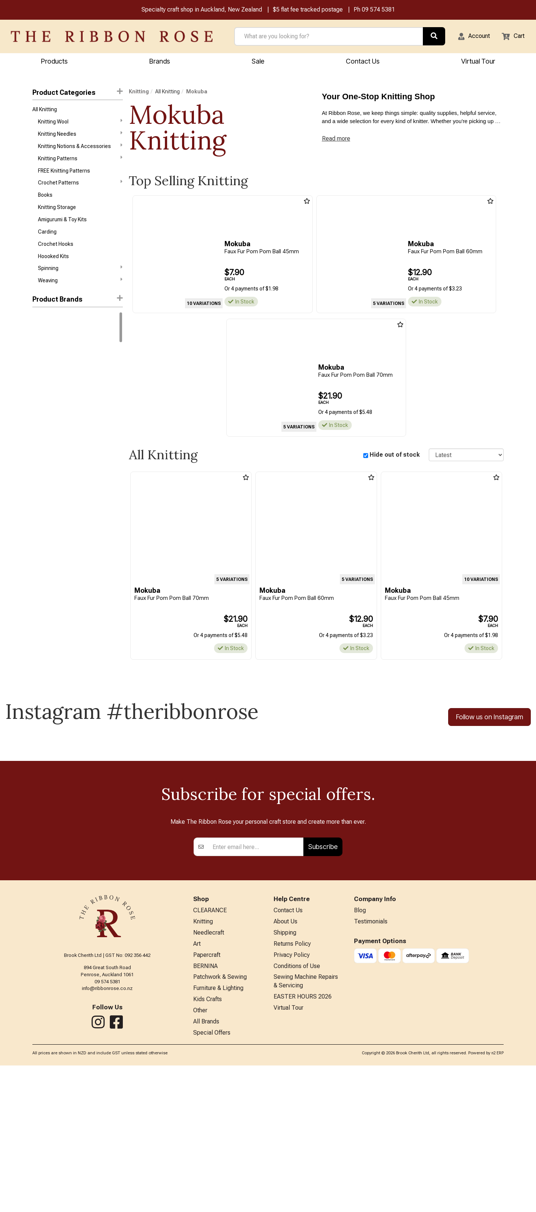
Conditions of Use (297, 1105)
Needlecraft (208, 1069)
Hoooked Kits (53, 271)
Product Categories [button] (77, 93)
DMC (38, 336)
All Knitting (44, 112)
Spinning (80, 283)
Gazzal (40, 349)
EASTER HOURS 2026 (303, 1139)
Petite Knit (44, 509)
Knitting (139, 93)
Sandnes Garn (49, 389)
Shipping (285, 1069)
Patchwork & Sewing (220, 1117)
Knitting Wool (80, 124)
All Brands (206, 1166)
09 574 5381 (378, 10)
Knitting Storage (57, 218)
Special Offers (211, 1179)
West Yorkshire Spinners (61, 376)
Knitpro (40, 402)
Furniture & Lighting (218, 1130)
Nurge (39, 482)
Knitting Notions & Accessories (80, 151)
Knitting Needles (80, 138)
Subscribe (323, 980)
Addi (37, 442)
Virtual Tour (288, 1151)
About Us (285, 1056)
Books (45, 205)
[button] (469, 37)
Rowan (40, 363)
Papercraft (206, 1093)
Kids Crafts (207, 1142)
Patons (40, 495)
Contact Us (363, 62)
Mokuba (196, 93)
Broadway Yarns (51, 429)
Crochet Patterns (80, 190)
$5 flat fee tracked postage (308, 10)
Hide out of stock (395, 456)
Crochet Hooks (55, 258)
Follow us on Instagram (489, 719)
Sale (258, 62)
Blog (360, 1044)
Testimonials (370, 1056)
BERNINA (205, 1105)
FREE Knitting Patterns (64, 178)
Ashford (41, 456)
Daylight (41, 469)
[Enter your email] (256, 980)
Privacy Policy (292, 1093)
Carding (47, 244)
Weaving (80, 297)
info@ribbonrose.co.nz (107, 1121)
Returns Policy (292, 1081)
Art (197, 1081)
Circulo (40, 416)
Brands (159, 62)
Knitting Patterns (80, 164)
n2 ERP (497, 1199)
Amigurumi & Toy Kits (62, 231)
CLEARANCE (210, 1044)
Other (200, 1154)
